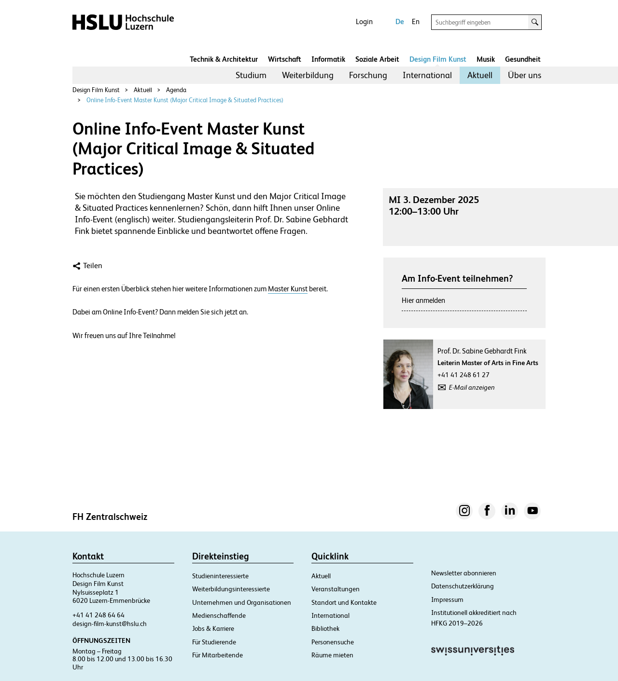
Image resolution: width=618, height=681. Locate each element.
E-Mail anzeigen (472, 387)
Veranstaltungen (335, 589)
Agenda (176, 90)
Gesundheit (523, 59)
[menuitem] (251, 75)
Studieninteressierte (220, 576)
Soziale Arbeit (377, 59)
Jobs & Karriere (213, 628)
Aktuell (479, 75)
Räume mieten (332, 655)
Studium (251, 75)
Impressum (447, 599)
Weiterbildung (308, 75)
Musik (486, 59)
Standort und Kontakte (344, 602)
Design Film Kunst (437, 59)
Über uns (524, 75)
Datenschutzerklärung (462, 586)
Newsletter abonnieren (463, 573)
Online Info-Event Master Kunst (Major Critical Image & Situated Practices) (184, 100)
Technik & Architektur (224, 59)
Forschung (368, 75)
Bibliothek (325, 628)
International (427, 75)
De (399, 21)
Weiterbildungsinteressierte (231, 589)
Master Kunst (288, 289)
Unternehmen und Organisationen (241, 602)
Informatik (328, 59)
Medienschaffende (219, 615)
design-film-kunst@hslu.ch (109, 623)
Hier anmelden (423, 300)
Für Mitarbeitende (217, 655)
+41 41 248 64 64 (98, 615)
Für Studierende (214, 642)
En (416, 21)
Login (364, 21)
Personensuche (332, 642)
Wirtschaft (284, 59)
